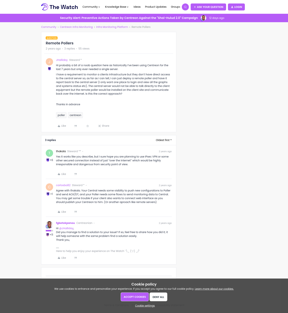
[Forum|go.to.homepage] (59, 7)
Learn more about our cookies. (214, 289)
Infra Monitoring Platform (112, 27)
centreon (75, 115)
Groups (175, 7)
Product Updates (156, 7)
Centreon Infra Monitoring (76, 27)
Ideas (137, 7)
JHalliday (62, 60)
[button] (208, 7)
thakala (61, 151)
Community (48, 27)
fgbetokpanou (65, 223)
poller (61, 115)
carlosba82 (63, 185)
